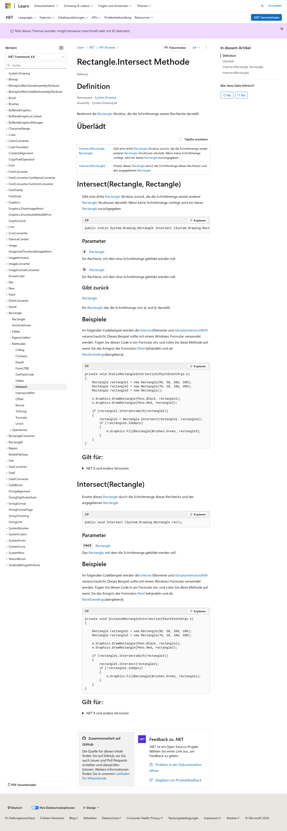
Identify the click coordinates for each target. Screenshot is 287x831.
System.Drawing (105, 97)
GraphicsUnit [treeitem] (17, 221)
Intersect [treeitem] (21, 387)
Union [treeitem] (19, 423)
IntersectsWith (197, 330)
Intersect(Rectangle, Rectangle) (243, 67)
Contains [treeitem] (21, 356)
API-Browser (107, 47)
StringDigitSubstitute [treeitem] (22, 497)
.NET (92, 47)
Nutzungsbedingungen (183, 818)
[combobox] (36, 56)
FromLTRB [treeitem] (22, 368)
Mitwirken (90, 818)
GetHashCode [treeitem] (25, 374)
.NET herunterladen (266, 17)
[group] (146, 228)
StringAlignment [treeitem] (19, 491)
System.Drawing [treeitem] (19, 73)
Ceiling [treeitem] (20, 350)
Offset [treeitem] (19, 399)
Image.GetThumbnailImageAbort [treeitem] (30, 251)
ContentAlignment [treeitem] (21, 153)
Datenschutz (110, 818)
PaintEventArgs (93, 354)
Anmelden (275, 5)
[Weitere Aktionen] (206, 47)
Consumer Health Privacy (143, 818)
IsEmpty (180, 330)
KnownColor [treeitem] (17, 276)
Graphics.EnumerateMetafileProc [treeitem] (30, 214)
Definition (229, 55)
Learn (80, 47)
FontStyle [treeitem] (15, 196)
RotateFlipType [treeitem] (18, 454)
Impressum (211, 818)
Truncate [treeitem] (21, 417)
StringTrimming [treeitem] (19, 516)
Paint (141, 348)
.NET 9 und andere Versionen (107, 468)
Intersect (146, 330)
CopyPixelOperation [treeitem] (22, 159)
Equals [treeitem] (20, 362)
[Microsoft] (8, 6)
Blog (72, 818)
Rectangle (104, 113)
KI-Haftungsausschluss (20, 818)
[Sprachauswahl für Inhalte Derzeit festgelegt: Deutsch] (15, 807)
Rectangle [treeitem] (18, 319)
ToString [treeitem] (21, 411)
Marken (232, 818)
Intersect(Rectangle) (92, 166)
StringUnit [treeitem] (15, 522)
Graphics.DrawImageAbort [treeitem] (26, 208)
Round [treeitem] (20, 405)
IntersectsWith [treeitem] (25, 393)
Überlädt (228, 61)
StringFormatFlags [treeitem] (21, 509)
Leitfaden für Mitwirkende (105, 775)
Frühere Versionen (52, 818)
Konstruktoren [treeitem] (21, 325)
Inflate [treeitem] (20, 381)
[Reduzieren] (61, 48)
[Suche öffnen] (262, 6)
